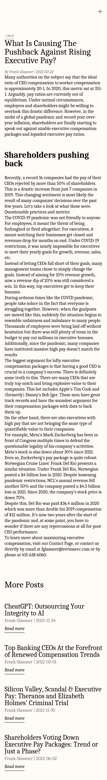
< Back (9, 36)
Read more (15, 628)
